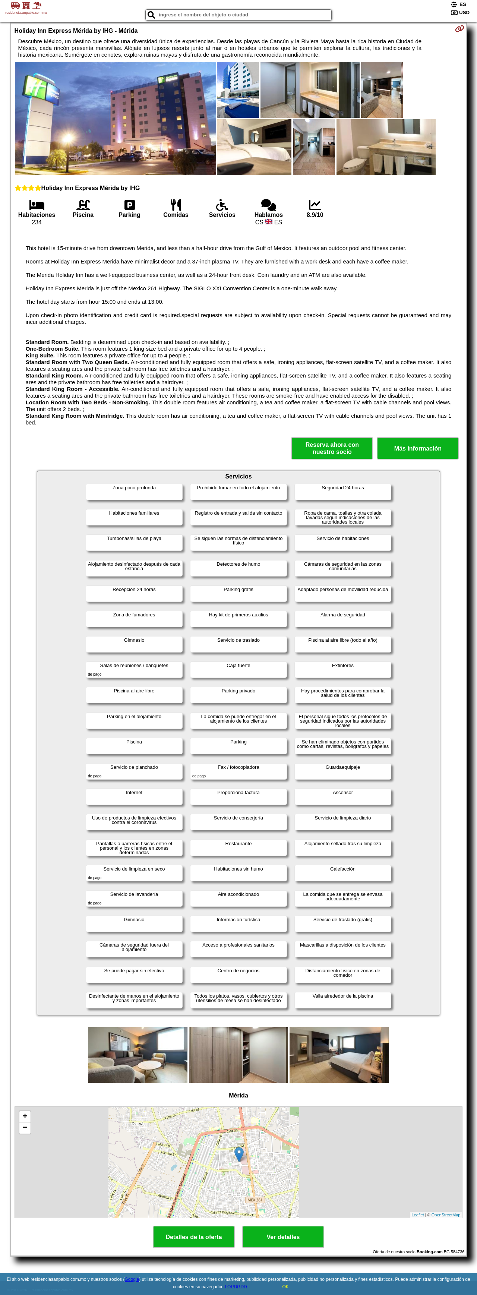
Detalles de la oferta (193, 1237)
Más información (418, 448)
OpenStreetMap (446, 1215)
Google (131, 1279)
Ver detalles (283, 1237)
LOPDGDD (236, 1286)
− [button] (24, 1128)
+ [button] (24, 1116)
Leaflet (418, 1215)
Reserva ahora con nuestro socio (332, 448)
